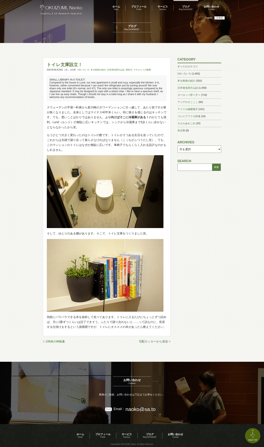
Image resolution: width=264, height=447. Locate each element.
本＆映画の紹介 (98, 69)
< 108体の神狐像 (54, 341)
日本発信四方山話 (115, 69)
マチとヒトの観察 (142, 69)
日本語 (219, 18)
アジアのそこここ (187, 102)
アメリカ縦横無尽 (187, 109)
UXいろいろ (83, 69)
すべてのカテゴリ (187, 66)
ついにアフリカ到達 (188, 116)
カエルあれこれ (186, 123)
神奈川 (129, 69)
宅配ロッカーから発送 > (155, 341)
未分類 (181, 130)
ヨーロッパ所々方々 (188, 94)
